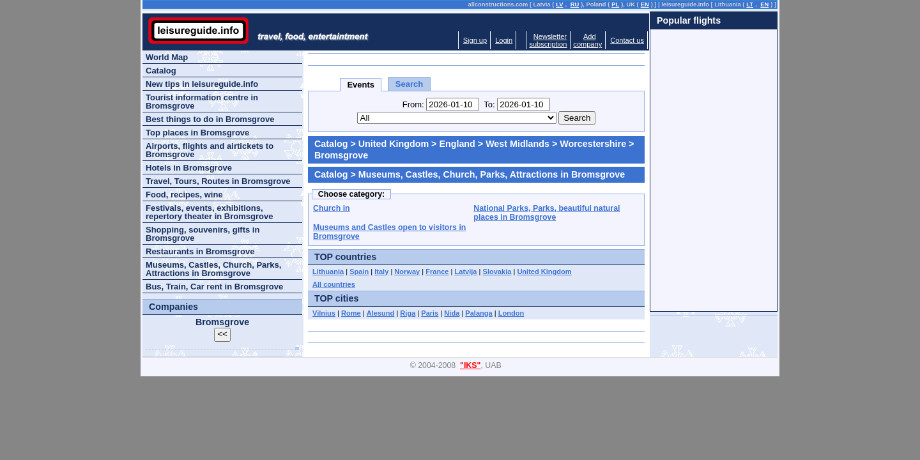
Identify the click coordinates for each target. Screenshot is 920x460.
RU (575, 4)
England (457, 144)
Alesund (381, 313)
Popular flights (689, 20)
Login (503, 40)
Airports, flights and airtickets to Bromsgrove (209, 150)
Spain (359, 271)
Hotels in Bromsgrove (189, 167)
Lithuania (328, 271)
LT (749, 4)
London (511, 313)
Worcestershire (593, 144)
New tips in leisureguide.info (202, 84)
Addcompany (587, 40)
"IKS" (470, 365)
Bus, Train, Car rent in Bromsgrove (214, 286)
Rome (351, 313)
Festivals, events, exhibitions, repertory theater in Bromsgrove (209, 212)
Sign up (475, 40)
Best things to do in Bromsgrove (210, 119)
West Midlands (517, 144)
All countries (333, 284)
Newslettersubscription (548, 40)
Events (360, 84)
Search (409, 84)
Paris (429, 313)
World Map (167, 57)
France (436, 271)
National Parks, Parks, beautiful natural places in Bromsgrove (546, 213)
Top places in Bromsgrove (197, 132)
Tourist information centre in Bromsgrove (202, 102)
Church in (331, 208)
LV (559, 4)
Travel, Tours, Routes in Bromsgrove (218, 181)
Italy (381, 271)
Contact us (627, 40)
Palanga (478, 313)
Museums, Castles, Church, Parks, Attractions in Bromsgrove (213, 269)
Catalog (331, 144)
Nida (451, 313)
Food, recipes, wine (184, 194)
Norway (407, 271)
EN (645, 4)
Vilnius (323, 313)
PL (615, 4)
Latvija (466, 271)
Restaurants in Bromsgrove (200, 251)
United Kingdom (393, 144)
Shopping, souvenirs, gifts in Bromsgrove (202, 234)
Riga (407, 313)
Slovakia (497, 271)
